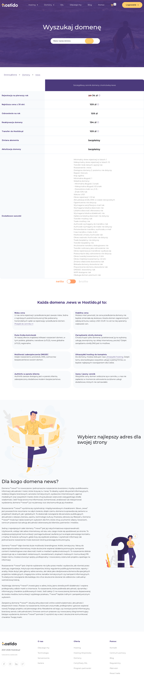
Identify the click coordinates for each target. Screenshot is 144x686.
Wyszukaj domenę (86, 41)
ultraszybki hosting (114, 357)
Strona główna (10, 75)
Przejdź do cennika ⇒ (24, 324)
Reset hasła (115, 673)
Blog (90, 5)
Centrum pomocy (118, 653)
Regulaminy (115, 663)
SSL (62, 5)
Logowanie (131, 5)
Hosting (32, 5)
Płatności (114, 668)
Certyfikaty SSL (80, 663)
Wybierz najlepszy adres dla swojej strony (109, 439)
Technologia (43, 653)
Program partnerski (82, 668)
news (37, 75)
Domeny (48, 5)
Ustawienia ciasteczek (9, 655)
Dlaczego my (75, 5)
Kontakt (113, 648)
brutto (83, 281)
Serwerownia (43, 658)
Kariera (41, 663)
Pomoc (101, 5)
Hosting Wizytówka (82, 653)
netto (60, 281)
